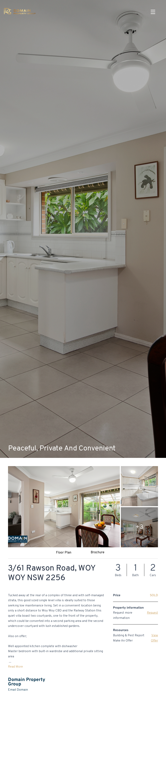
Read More (15, 667)
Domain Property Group (26, 682)
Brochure (97, 552)
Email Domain (18, 690)
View (154, 635)
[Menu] (153, 12)
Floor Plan (63, 553)
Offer (154, 641)
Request (152, 613)
